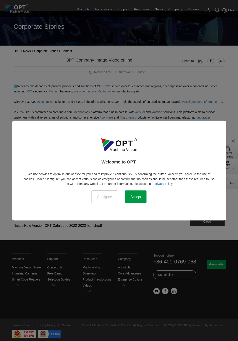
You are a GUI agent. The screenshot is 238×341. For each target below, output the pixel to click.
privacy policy (163, 183)
